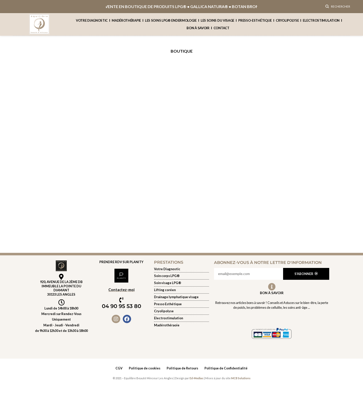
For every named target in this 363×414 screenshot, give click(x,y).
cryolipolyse (287, 23)
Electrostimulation (321, 23)
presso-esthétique (255, 23)
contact (221, 30)
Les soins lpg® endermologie (171, 23)
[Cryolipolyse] (181, 313)
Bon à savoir (198, 30)
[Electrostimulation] (181, 320)
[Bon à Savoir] (272, 289)
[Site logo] (39, 25)
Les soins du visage (217, 23)
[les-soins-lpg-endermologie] (181, 278)
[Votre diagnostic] (181, 271)
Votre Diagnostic (92, 23)
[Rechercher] (338, 8)
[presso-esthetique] (181, 306)
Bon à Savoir (272, 295)
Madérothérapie (126, 23)
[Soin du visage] (181, 285)
